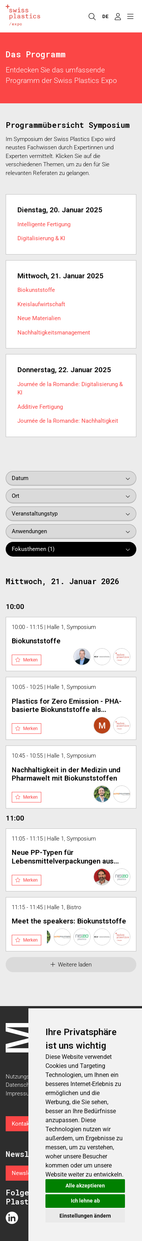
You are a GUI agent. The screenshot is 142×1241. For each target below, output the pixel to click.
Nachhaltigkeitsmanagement (53, 332)
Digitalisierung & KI (41, 238)
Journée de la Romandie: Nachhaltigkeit (67, 420)
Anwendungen (29, 531)
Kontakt (21, 1123)
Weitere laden (71, 964)
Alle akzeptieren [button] (85, 1186)
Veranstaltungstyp (35, 513)
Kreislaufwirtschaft (41, 304)
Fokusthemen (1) (33, 549)
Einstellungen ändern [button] (85, 1216)
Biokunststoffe (36, 290)
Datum (20, 478)
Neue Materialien (39, 318)
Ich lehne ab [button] (85, 1201)
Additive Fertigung (40, 406)
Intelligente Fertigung (43, 224)
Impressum (20, 1093)
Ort (15, 495)
